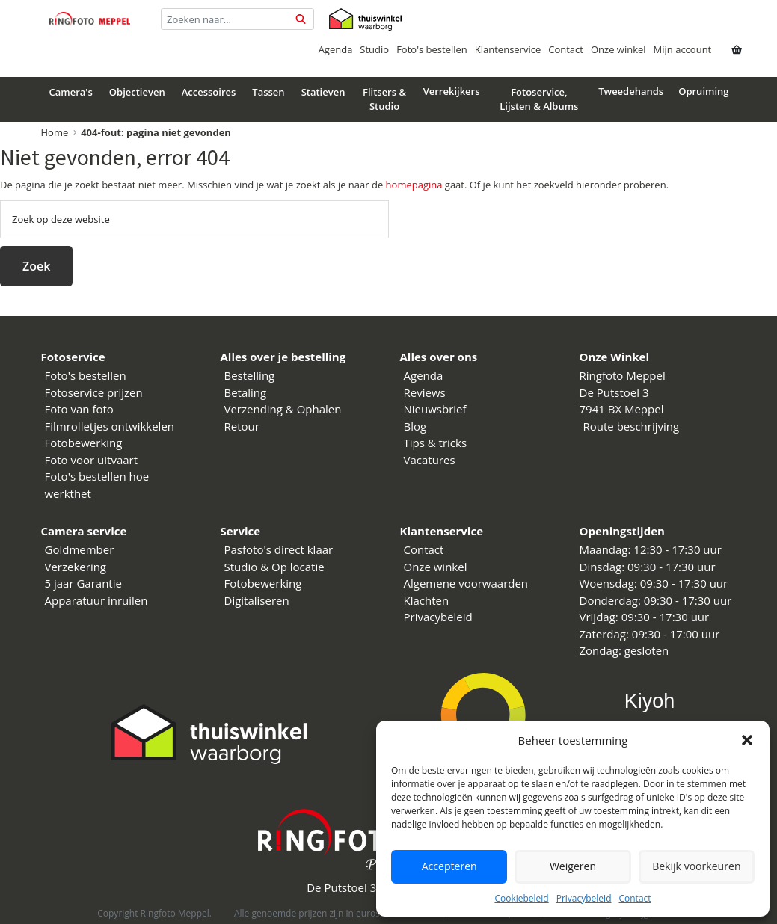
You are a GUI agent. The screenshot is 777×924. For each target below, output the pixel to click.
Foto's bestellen (431, 49)
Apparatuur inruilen (96, 600)
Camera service (84, 531)
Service (241, 531)
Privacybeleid (584, 898)
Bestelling (249, 375)
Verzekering (76, 566)
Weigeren (573, 866)
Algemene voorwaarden (466, 583)
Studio (374, 49)
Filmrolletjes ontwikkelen (110, 426)
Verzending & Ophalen (283, 408)
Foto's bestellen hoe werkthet (97, 485)
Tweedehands (630, 91)
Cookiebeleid (521, 898)
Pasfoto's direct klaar (279, 549)
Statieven (323, 92)
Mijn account (683, 49)
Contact (634, 898)
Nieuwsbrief (435, 408)
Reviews (425, 392)
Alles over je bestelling (283, 356)
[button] (747, 740)
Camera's (71, 92)
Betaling (245, 392)
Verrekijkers (451, 91)
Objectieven (137, 92)
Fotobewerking (84, 442)
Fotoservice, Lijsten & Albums (539, 99)
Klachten (426, 600)
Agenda (336, 49)
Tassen (268, 92)
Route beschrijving (631, 426)
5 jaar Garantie (83, 583)
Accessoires (209, 92)
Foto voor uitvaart (91, 459)
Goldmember (79, 549)
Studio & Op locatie (274, 566)
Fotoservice (73, 356)
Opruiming (703, 91)
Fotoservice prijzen (94, 392)
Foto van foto (79, 408)
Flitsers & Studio (384, 99)
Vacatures (429, 459)
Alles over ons (439, 356)
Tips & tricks (435, 442)
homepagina (414, 184)
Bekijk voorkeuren (696, 866)
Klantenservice (508, 49)
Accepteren (449, 866)
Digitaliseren (256, 600)
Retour (241, 426)
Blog (415, 426)
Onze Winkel (615, 356)
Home (55, 132)
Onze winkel (618, 49)
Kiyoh (649, 701)
